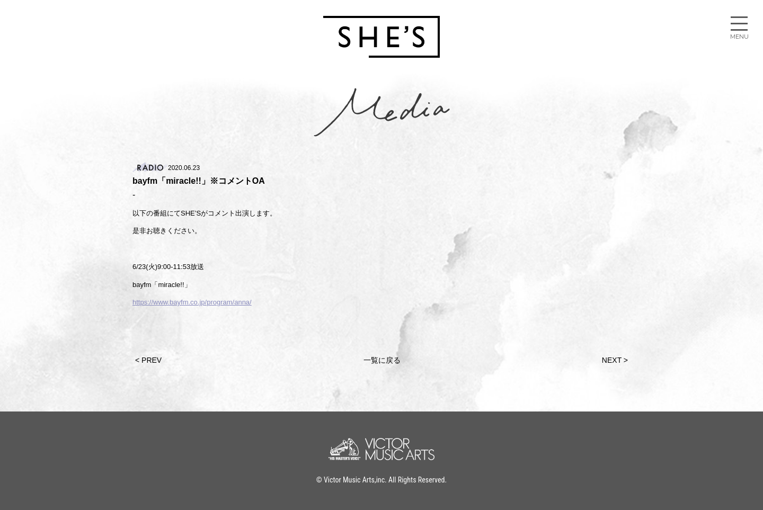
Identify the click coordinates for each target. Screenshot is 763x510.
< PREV (148, 360)
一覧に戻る (382, 360)
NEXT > (615, 360)
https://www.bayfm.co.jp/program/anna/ (192, 302)
